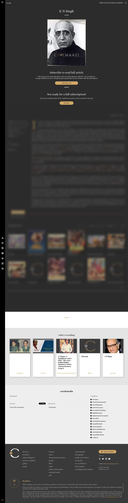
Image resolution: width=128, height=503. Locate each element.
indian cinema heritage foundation (111, 3)
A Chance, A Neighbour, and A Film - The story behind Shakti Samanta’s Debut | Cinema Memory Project (65, 362)
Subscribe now (66, 83)
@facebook (51, 403)
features (20, 373)
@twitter (12, 403)
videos (43, 373)
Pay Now (66, 103)
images (66, 317)
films (90, 373)
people (8, 3)
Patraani (84, 356)
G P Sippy (108, 356)
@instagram (13, 396)
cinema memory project (66, 373)
